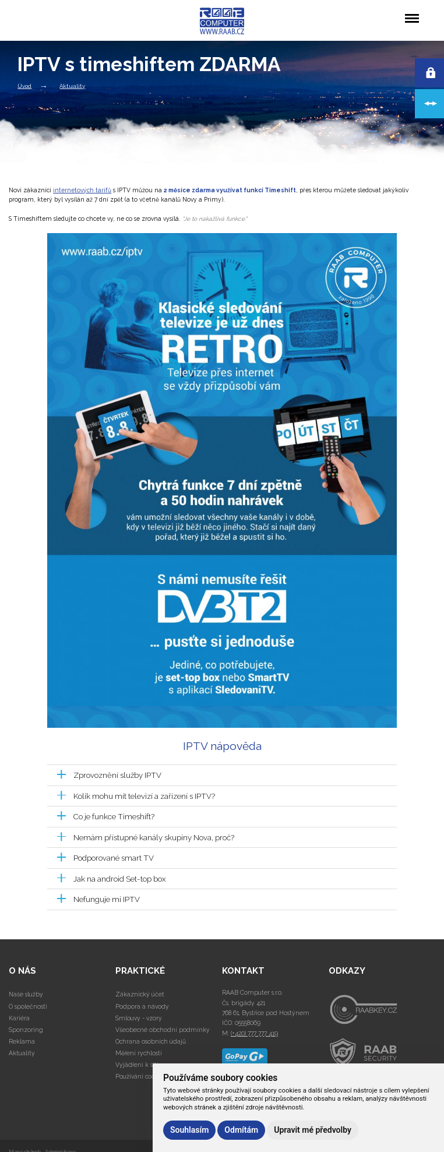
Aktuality (72, 85)
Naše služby (26, 994)
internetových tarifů (82, 189)
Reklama (22, 1041)
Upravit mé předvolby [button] (312, 1130)
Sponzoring (26, 1029)
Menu (411, 12)
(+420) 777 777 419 (254, 1033)
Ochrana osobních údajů (150, 1041)
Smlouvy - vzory (138, 1017)
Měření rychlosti (138, 1052)
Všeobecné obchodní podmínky (162, 1029)
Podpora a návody (142, 1006)
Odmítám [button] (241, 1130)
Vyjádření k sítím (140, 1064)
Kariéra (19, 1017)
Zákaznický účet (139, 994)
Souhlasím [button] (189, 1130)
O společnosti (28, 1006)
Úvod (24, 85)
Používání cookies (140, 1076)
